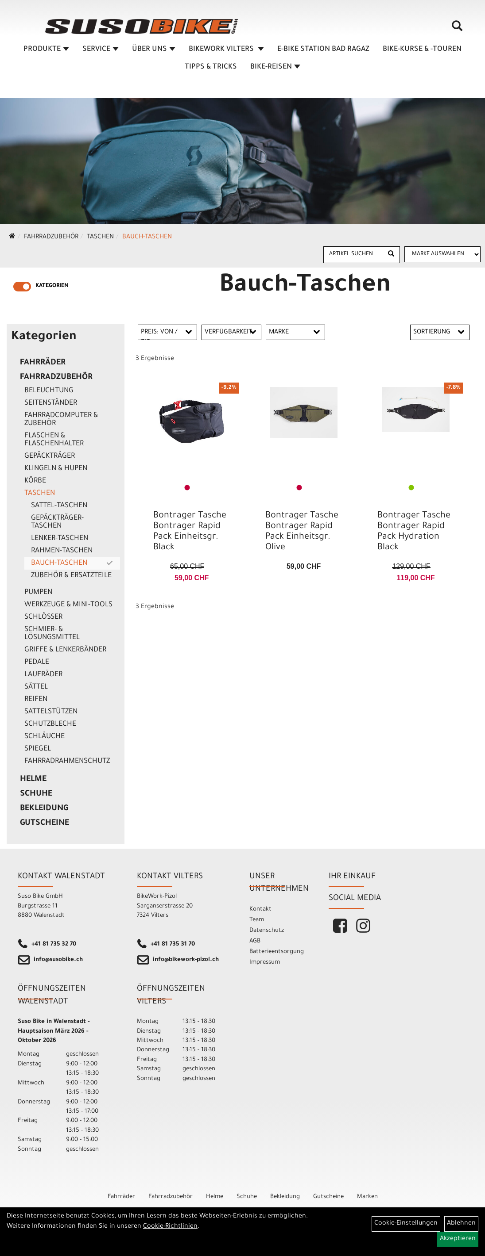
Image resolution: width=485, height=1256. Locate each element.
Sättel (36, 687)
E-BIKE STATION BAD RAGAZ (323, 52)
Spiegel (37, 749)
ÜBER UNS (153, 52)
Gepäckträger (49, 456)
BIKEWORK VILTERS (226, 52)
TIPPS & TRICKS (211, 69)
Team (256, 920)
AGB (254, 941)
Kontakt (260, 909)
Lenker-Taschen (59, 539)
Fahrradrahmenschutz (67, 762)
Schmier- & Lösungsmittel (52, 634)
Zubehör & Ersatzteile (71, 576)
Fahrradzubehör (51, 237)
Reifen (35, 700)
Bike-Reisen (275, 69)
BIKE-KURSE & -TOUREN (422, 52)
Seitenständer (50, 403)
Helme (33, 779)
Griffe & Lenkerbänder (65, 650)
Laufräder (43, 675)
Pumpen (38, 593)
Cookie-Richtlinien (170, 1226)
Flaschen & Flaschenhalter (54, 440)
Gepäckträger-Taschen (57, 522)
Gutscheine (44, 823)
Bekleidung (44, 808)
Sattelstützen (51, 712)
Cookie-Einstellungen (406, 1223)
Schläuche (44, 737)
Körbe (35, 481)
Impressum (264, 962)
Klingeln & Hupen (55, 469)
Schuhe (36, 794)
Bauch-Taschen (147, 237)
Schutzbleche (50, 724)
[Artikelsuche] (457, 31)
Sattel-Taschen (59, 506)
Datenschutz (266, 930)
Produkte (46, 52)
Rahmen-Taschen (62, 551)
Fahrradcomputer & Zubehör (61, 420)
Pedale (36, 662)
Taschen (100, 237)
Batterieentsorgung (276, 952)
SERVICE (100, 52)
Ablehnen (461, 1223)
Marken (367, 1197)
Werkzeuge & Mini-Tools (68, 605)
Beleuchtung (49, 391)
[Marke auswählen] (442, 254)
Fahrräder (43, 363)
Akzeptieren (458, 1239)
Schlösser (43, 617)
